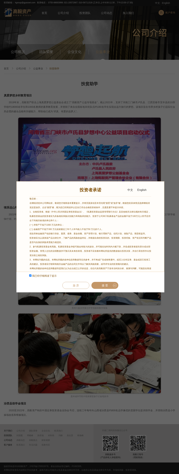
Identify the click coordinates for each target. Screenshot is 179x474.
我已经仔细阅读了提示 (43, 275)
